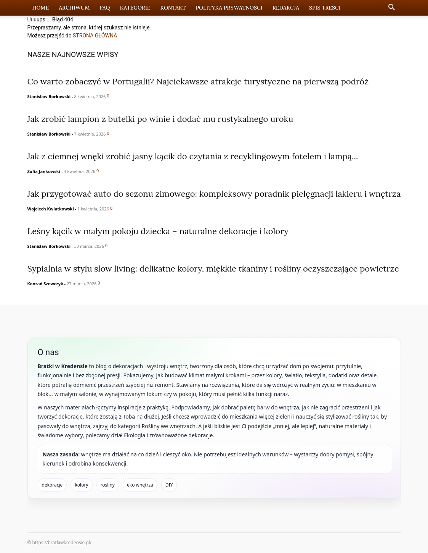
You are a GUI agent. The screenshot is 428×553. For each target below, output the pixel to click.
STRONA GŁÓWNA (95, 35)
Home (40, 7)
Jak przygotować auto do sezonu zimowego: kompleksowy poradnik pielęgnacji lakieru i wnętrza (214, 193)
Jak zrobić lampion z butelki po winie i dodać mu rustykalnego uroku (160, 118)
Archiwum (74, 7)
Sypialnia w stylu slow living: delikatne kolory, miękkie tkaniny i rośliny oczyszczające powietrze (213, 268)
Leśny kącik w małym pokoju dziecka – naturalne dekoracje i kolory (158, 231)
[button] (392, 8)
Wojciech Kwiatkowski (50, 209)
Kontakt (173, 7)
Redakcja (286, 7)
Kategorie (135, 7)
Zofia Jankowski (44, 171)
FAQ (105, 7)
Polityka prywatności (229, 7)
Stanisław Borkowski (49, 96)
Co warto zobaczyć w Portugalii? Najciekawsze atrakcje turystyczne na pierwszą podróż (198, 81)
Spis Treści (325, 7)
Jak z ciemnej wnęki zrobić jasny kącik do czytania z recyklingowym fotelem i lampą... (192, 156)
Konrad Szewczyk (45, 283)
